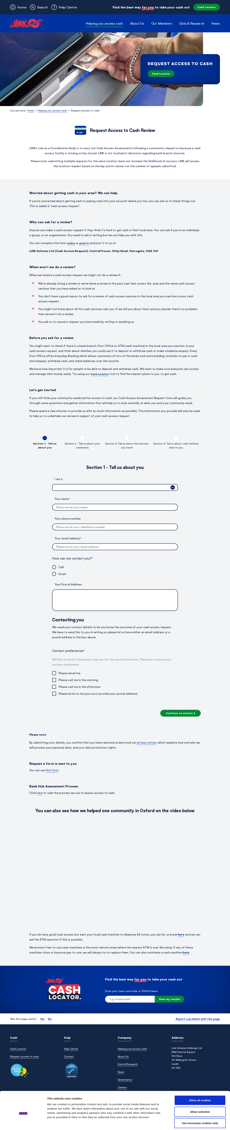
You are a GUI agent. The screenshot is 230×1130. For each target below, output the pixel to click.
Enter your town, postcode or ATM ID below (131, 991)
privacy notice (146, 742)
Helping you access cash (52, 110)
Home (30, 110)
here (40, 793)
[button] (39, 7)
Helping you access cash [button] (104, 23)
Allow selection (200, 1095)
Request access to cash (24, 1056)
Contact (69, 1056)
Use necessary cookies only (200, 1106)
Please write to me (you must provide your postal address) (98, 693)
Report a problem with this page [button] (198, 1018)
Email (62, 574)
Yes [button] (42, 1018)
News (215, 23)
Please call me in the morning (78, 680)
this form (52, 770)
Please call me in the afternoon (80, 687)
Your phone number (68, 518)
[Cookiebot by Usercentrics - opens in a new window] (23, 1123)
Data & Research (128, 1064)
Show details (188, 1122)
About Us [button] (137, 23)
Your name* (62, 499)
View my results (169, 999)
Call (61, 567)
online (71, 243)
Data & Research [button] (191, 23)
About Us (123, 1056)
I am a (59, 479)
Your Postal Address (68, 584)
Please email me (69, 673)
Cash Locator (206, 7)
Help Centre (71, 1048)
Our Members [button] (161, 23)
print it (84, 243)
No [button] (50, 1018)
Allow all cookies (200, 1083)
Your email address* (68, 538)
